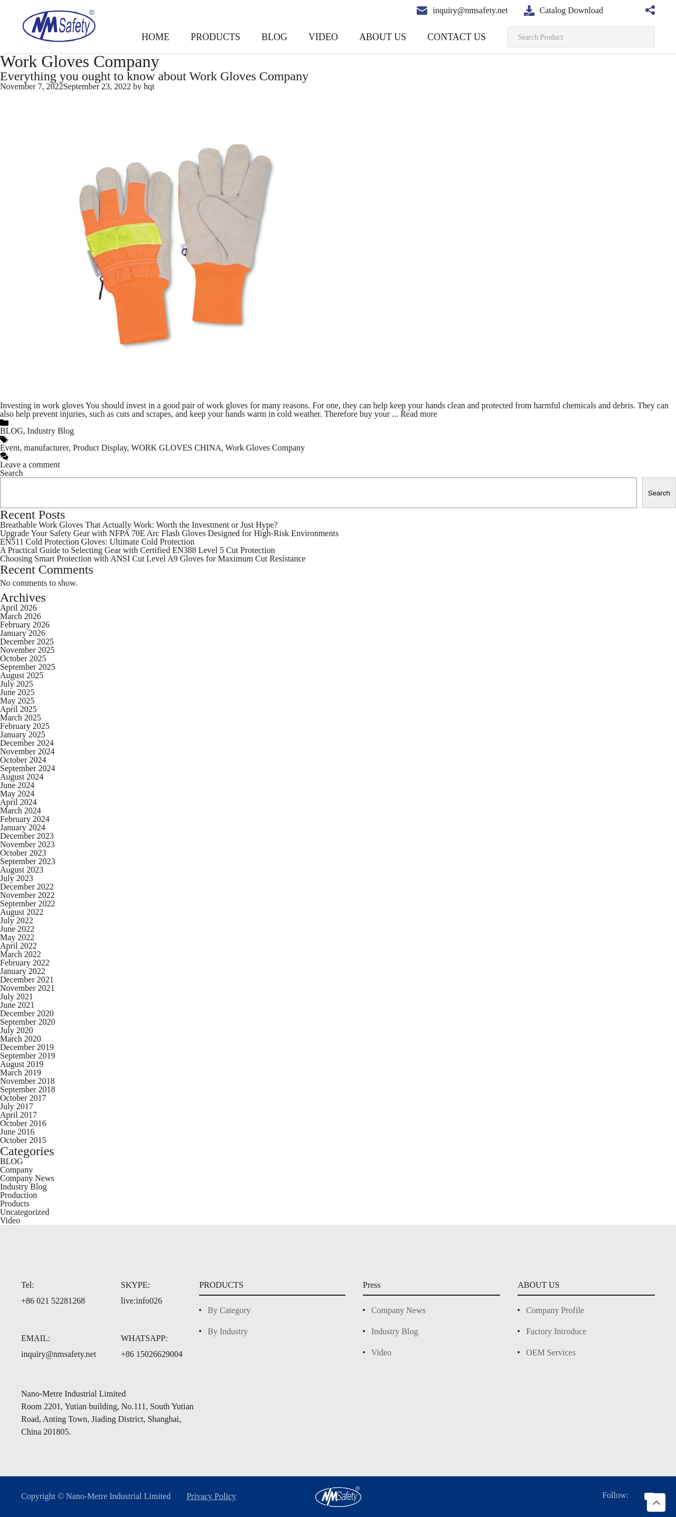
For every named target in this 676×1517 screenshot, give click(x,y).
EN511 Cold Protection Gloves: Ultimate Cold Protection (102, 542)
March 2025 (21, 718)
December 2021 (29, 980)
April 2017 (18, 1115)
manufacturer (51, 448)
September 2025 (31, 667)
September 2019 (30, 1056)
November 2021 (29, 988)
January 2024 (25, 827)
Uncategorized (27, 1212)
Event (11, 448)
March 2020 (21, 1039)
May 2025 (17, 701)
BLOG (304, 37)
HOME (199, 37)
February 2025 (26, 726)
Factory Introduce (554, 1331)
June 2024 (20, 785)
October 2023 (25, 853)
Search (13, 473)
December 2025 (29, 641)
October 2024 (25, 760)
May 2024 (17, 794)
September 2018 (30, 1089)
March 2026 (21, 616)
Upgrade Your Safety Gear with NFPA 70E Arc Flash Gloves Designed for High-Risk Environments (177, 533)
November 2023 (29, 844)
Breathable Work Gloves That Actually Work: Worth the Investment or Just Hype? (148, 525)
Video (10, 1220)
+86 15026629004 (152, 1354)
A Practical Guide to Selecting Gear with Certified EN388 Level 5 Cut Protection (145, 550)
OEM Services (547, 1352)
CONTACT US (462, 37)
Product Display (108, 448)
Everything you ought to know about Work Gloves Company (161, 75)
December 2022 (29, 887)
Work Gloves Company (266, 448)
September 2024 (31, 768)
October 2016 (24, 1123)
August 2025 (23, 675)
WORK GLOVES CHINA (181, 448)
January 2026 (25, 633)
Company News (28, 1178)
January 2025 (25, 734)
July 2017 (17, 1106)
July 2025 (17, 684)
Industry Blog (48, 431)
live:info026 (141, 1300)
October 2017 (24, 1098)
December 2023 (29, 836)
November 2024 (30, 751)
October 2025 (25, 658)
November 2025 (29, 650)
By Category (224, 1310)
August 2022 (24, 912)
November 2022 (30, 895)
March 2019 (20, 1072)
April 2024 (19, 802)
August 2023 (23, 870)
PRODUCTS (252, 37)
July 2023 (17, 878)
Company (17, 1170)
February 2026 (26, 625)
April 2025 (18, 709)
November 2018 (29, 1081)
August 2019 (22, 1064)
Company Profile (552, 1310)
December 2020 (29, 1013)
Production (20, 1195)
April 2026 (18, 608)
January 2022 (25, 971)
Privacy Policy (220, 1496)
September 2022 (31, 903)
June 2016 (18, 1132)
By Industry (222, 1331)
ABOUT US (398, 37)
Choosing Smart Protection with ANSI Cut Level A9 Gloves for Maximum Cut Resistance (160, 559)
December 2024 (29, 743)
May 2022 (17, 937)
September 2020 (31, 1022)
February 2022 (26, 963)
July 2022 (18, 920)
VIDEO (346, 37)
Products (17, 1203)
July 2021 (17, 996)
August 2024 (24, 777)
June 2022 (20, 929)
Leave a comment (32, 465)
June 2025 (19, 692)
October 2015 (24, 1140)
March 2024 (21, 811)
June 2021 (19, 1005)
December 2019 (28, 1047)
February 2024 (26, 819)
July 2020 (18, 1030)
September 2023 (31, 861)
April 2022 (19, 946)
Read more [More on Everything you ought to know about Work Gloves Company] (515, 414)
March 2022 (21, 954)
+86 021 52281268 (52, 1300)
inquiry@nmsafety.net (59, 1354)
